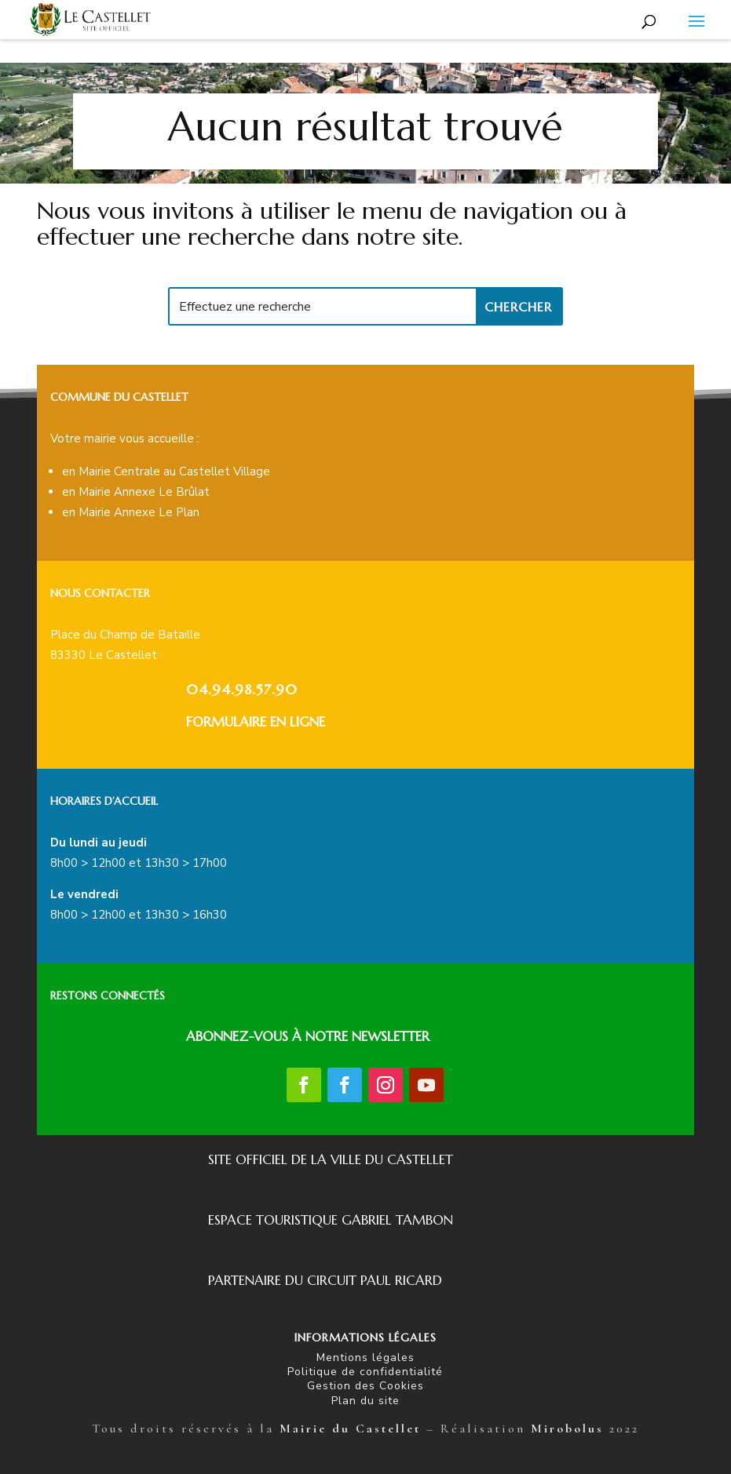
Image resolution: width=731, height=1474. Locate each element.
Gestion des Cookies (365, 1385)
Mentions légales (365, 1357)
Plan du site (365, 1400)
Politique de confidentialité (365, 1371)
